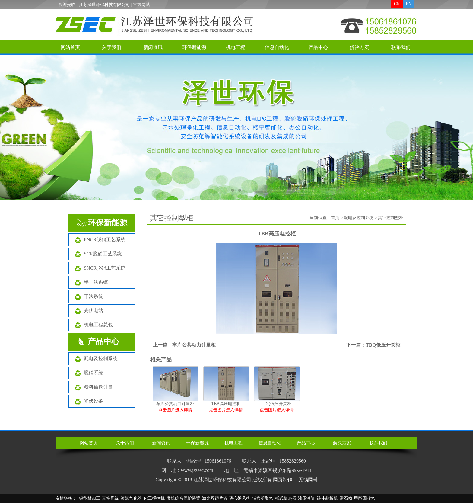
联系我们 (401, 47)
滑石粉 (346, 498)
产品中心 (318, 47)
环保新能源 (194, 47)
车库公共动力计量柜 (194, 345)
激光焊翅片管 (214, 498)
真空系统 (110, 498)
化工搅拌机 (154, 498)
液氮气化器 (131, 498)
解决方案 (359, 47)
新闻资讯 (153, 47)
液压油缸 (306, 498)
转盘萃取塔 (262, 498)
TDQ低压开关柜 (383, 345)
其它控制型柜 (390, 218)
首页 (335, 218)
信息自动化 (277, 47)
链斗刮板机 (327, 498)
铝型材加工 (89, 498)
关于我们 (111, 47)
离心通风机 (239, 498)
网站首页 (70, 47)
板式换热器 (285, 498)
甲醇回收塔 (364, 498)
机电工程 (235, 47)
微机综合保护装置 (183, 498)
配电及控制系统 (358, 218)
